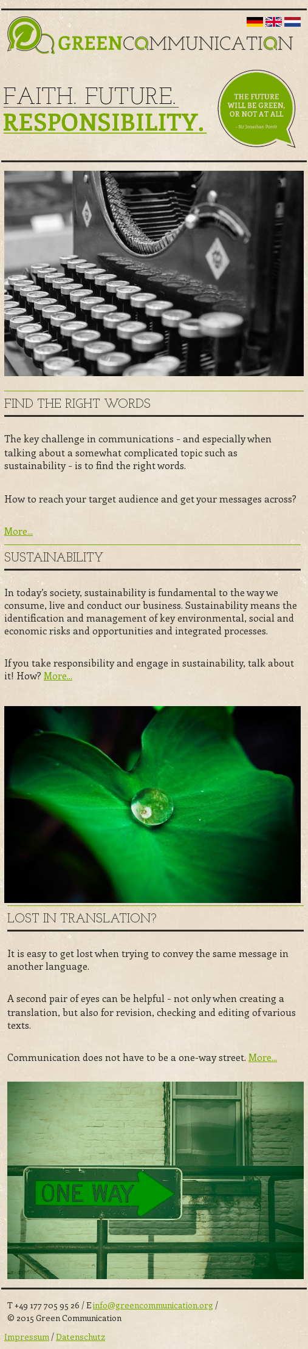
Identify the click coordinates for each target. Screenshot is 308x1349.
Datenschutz (80, 1336)
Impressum (26, 1336)
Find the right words (77, 404)
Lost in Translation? (82, 919)
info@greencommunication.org (153, 1305)
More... (18, 530)
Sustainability (53, 558)
